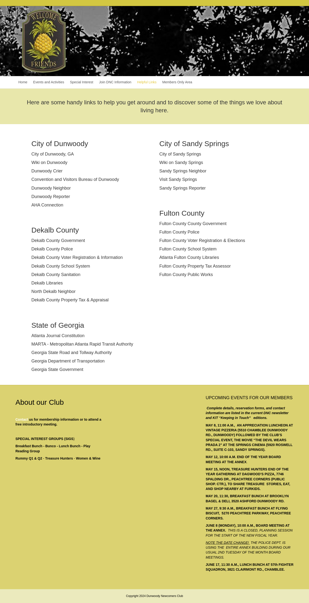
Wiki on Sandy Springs (181, 162)
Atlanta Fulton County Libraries (189, 257)
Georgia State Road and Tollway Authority (71, 352)
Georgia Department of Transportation (68, 361)
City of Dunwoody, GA (52, 154)
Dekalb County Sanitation (55, 274)
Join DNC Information (115, 82)
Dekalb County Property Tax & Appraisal (70, 300)
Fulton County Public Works (186, 274)
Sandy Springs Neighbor (182, 171)
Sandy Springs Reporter (182, 188)
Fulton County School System (188, 249)
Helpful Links (146, 82)
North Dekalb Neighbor (53, 291)
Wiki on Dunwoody (49, 162)
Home (22, 82)
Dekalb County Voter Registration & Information (77, 257)
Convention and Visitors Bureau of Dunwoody (75, 179)
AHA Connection (47, 205)
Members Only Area (177, 82)
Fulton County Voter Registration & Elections (202, 240)
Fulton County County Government (192, 223)
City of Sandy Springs (180, 154)
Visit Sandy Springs (178, 179)
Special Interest (81, 82)
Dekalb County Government (58, 240)
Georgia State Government (57, 369)
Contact (21, 419)
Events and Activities (48, 82)
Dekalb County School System (60, 266)
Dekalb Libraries (47, 283)
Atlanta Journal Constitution (57, 335)
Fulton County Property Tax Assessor (195, 266)
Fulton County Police (179, 232)
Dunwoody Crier (47, 171)
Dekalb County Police (52, 249)
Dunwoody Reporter (50, 196)
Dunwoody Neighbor (51, 188)
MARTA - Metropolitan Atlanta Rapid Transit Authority (82, 344)
